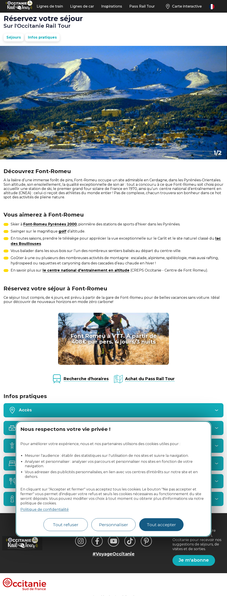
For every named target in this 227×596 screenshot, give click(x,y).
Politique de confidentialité (44, 509)
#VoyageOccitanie (113, 554)
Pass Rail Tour (142, 6)
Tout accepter (161, 524)
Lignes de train (50, 6)
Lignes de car (82, 6)
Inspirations (111, 6)
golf (62, 231)
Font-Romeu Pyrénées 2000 (50, 224)
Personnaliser (113, 524)
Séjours (13, 37)
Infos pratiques (42, 37)
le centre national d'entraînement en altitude (86, 270)
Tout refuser (65, 524)
